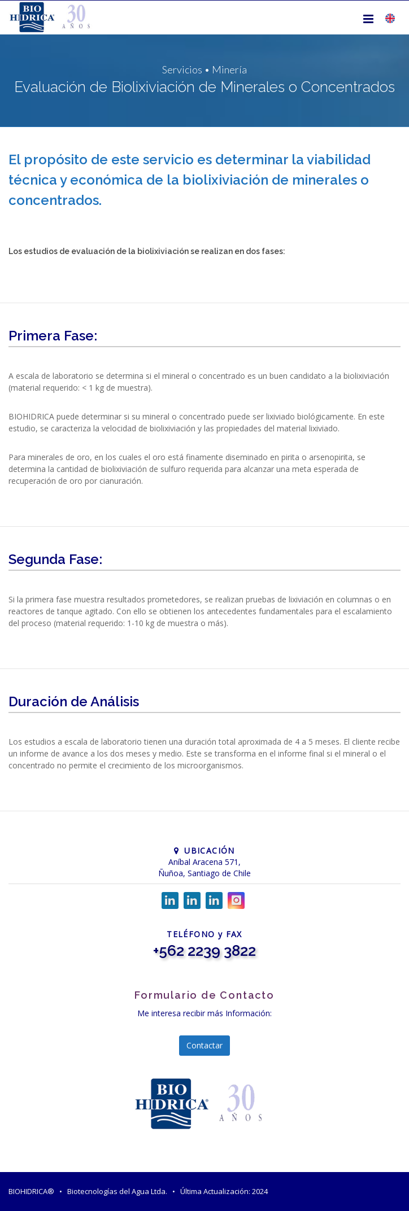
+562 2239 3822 (204, 950)
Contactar (204, 1045)
